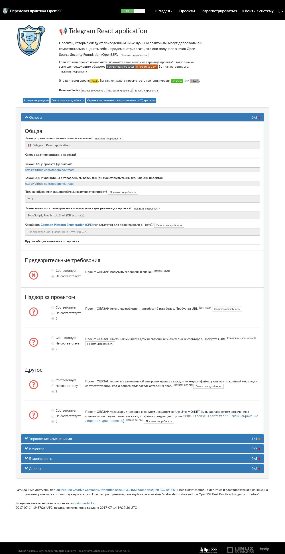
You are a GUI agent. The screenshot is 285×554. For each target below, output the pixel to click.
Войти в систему (258, 10)
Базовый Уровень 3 (146, 90)
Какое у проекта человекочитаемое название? (58, 138)
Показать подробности (134, 55)
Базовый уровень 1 (94, 90)
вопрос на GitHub (116, 550)
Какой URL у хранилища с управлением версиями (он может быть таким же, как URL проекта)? (94, 178)
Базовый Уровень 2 (120, 90)
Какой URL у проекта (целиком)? (48, 164)
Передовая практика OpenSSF (36, 10)
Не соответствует (56, 276)
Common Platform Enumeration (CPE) (67, 224)
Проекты (186, 10)
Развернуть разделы (36, 100)
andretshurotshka (82, 503)
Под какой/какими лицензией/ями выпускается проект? (66, 191)
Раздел (163, 10)
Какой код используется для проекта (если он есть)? (89, 224)
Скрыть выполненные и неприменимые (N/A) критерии (121, 100)
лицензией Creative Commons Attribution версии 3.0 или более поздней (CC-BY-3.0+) (117, 490)
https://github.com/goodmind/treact (49, 170)
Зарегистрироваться (219, 10)
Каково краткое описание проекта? (50, 154)
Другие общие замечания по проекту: (52, 241)
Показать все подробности (67, 100)
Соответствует (56, 270)
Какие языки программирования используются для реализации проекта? (78, 208)
